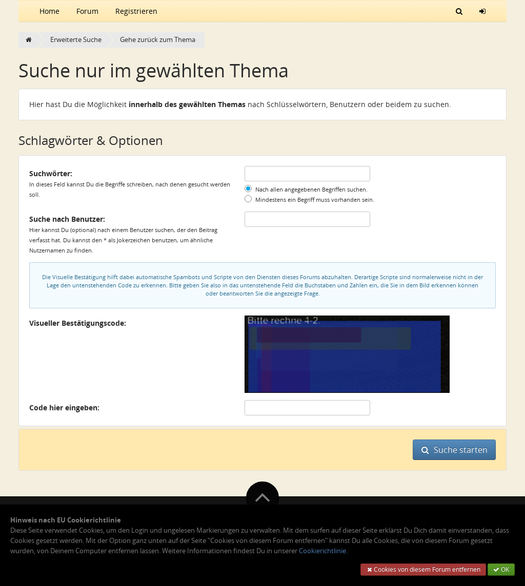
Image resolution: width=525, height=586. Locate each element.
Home (49, 11)
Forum (87, 11)
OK (501, 569)
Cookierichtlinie (322, 551)
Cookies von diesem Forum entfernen (423, 569)
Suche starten (454, 449)
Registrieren (136, 11)
